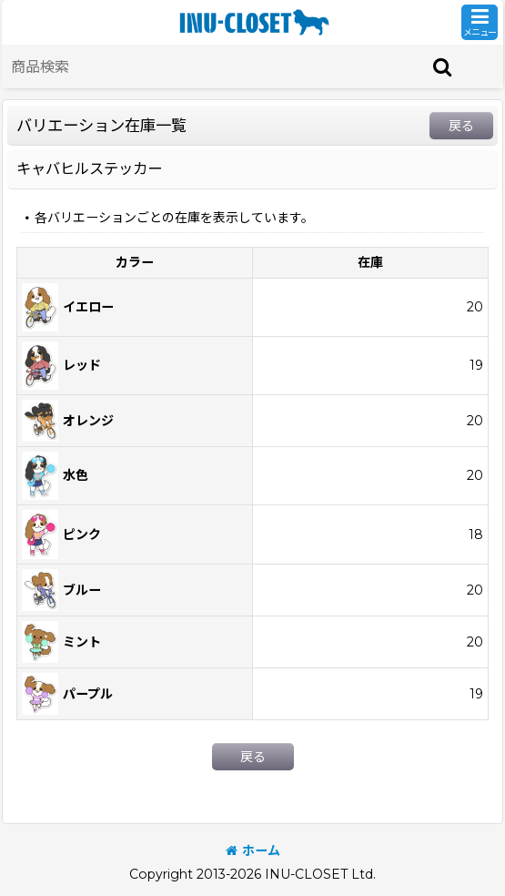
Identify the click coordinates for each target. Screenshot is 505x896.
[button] (479, 22)
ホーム (253, 850)
